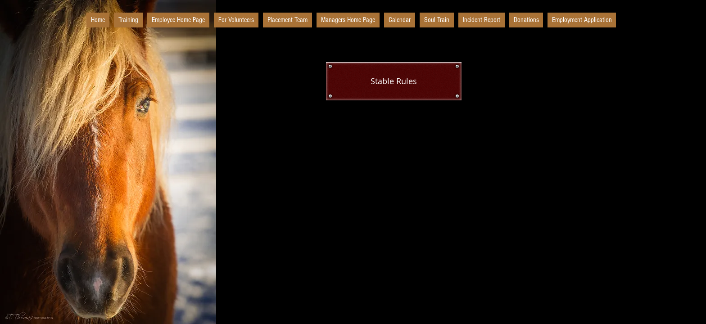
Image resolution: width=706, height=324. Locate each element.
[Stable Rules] (394, 81)
